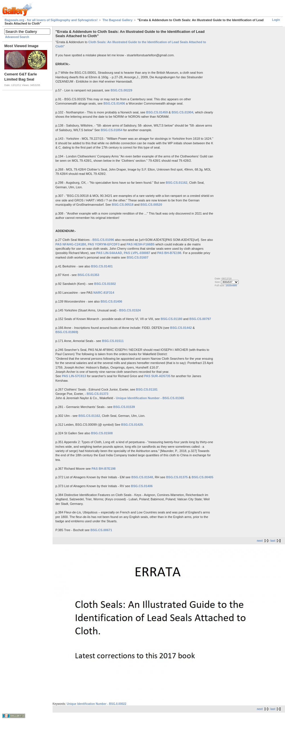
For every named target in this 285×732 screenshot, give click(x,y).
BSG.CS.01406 (114, 103)
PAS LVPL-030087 (137, 253)
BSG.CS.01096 (103, 239)
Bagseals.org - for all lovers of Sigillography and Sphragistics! (51, 20)
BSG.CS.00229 (121, 90)
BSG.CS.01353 (88, 275)
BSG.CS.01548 (142, 477)
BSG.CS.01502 (105, 283)
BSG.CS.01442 (181, 327)
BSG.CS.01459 (157, 112)
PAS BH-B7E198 (169, 253)
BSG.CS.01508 (102, 433)
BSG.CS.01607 (137, 257)
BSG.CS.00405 (202, 477)
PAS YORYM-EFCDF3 (104, 244)
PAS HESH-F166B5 (140, 244)
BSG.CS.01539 (124, 407)
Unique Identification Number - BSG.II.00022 (96, 703)
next (260, 540)
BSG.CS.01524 (130, 310)
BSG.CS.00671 (101, 530)
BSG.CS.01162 (176, 182)
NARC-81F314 (103, 292)
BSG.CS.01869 (66, 332)
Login (276, 19)
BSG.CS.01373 (97, 393)
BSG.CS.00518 (122, 204)
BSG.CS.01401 (102, 266)
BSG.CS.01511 (113, 341)
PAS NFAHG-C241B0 (70, 244)
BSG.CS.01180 (171, 319)
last (272, 540)
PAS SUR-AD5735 (157, 376)
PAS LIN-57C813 (74, 376)
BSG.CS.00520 (151, 204)
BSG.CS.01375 (177, 477)
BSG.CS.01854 (112, 130)
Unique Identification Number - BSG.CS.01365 (150, 398)
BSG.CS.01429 (132, 424)
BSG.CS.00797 (200, 319)
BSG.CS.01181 (147, 389)
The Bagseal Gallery (118, 20)
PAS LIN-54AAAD (109, 253)
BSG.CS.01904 (182, 112)
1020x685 (231, 285)
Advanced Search (17, 37)
